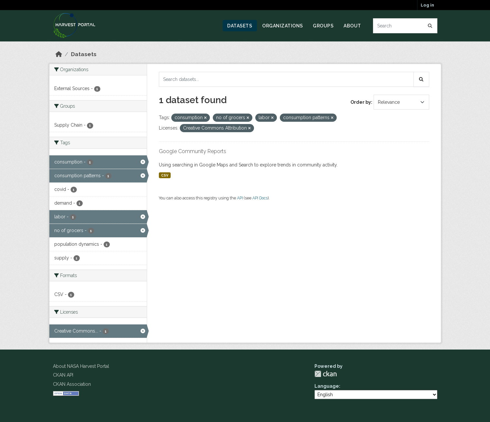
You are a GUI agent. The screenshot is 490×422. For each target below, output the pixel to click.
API (240, 197)
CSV (164, 175)
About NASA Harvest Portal (81, 366)
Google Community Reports (192, 151)
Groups (323, 25)
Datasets (239, 25)
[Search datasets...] (405, 25)
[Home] (59, 54)
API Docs (260, 197)
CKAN (325, 373)
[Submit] (430, 25)
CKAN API (63, 375)
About (352, 25)
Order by (360, 102)
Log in (427, 5)
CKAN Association (72, 384)
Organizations (282, 25)
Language (326, 386)
